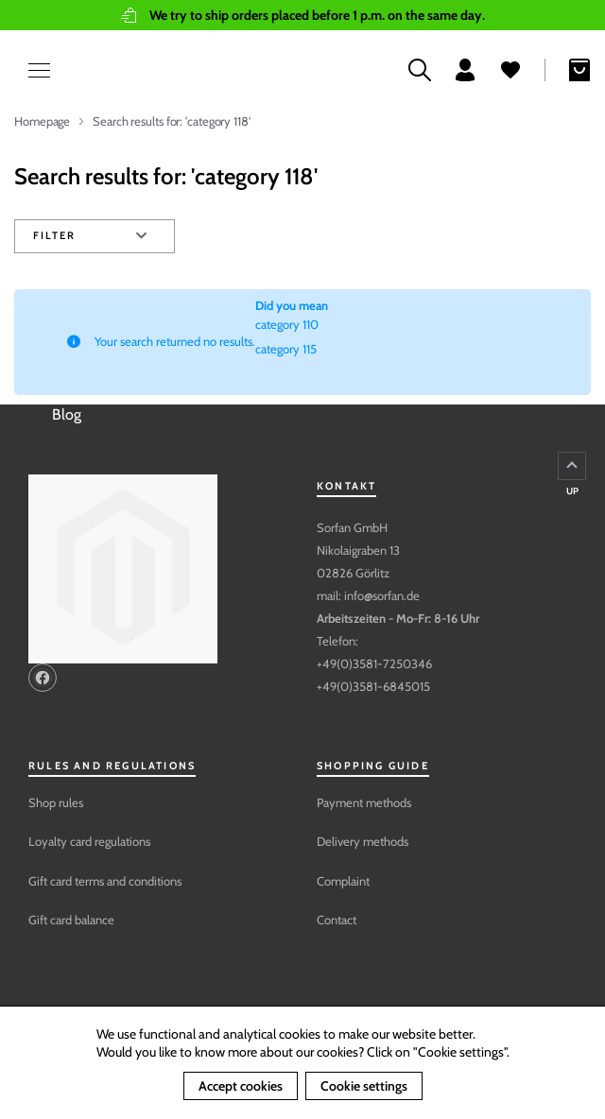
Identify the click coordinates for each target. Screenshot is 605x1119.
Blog (66, 414)
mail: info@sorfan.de (368, 595)
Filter (54, 235)
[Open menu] (28, 70)
